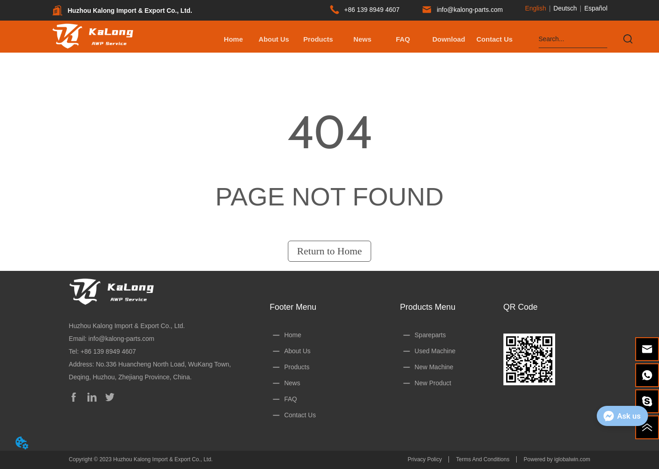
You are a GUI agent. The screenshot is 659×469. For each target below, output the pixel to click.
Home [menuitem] (233, 39)
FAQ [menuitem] (403, 39)
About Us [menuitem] (274, 39)
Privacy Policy (425, 459)
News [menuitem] (362, 39)
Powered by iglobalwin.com (557, 459)
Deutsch (565, 8)
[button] (318, 39)
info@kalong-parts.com (121, 338)
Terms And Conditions (482, 459)
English (535, 8)
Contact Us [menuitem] (494, 39)
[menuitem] (318, 38)
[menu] (364, 38)
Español (596, 8)
